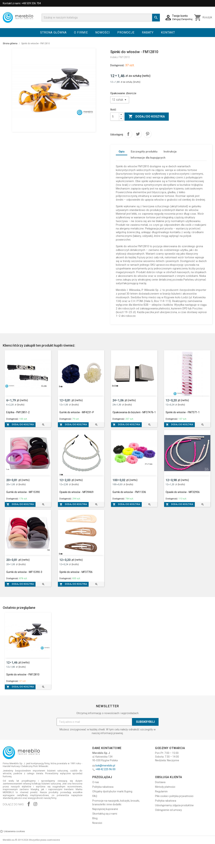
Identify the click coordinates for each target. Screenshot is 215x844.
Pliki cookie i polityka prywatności (174, 796)
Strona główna (53, 32)
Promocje (126, 32)
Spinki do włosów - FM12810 (22, 674)
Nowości (102, 32)
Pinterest (147, 134)
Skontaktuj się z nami (104, 813)
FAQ (94, 796)
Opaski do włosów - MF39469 (76, 492)
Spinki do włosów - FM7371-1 (183, 412)
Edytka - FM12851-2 (18, 412)
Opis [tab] (122, 151)
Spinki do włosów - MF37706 (76, 572)
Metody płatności (165, 786)
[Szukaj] (101, 17)
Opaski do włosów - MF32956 (183, 492)
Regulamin (161, 791)
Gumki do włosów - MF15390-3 (24, 572)
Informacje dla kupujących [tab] (148, 157)
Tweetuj (138, 134)
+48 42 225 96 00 (105, 769)
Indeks (114, 57)
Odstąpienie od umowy (168, 809)
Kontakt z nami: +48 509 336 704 (22, 3)
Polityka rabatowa (102, 786)
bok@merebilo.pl (105, 765)
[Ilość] (114, 117)
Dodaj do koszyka (146, 116)
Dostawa (160, 782)
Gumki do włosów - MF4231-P (76, 412)
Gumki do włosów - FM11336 (129, 492)
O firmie (81, 32)
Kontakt (168, 32)
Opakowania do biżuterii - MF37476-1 (134, 412)
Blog (95, 818)
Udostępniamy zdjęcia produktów (174, 805)
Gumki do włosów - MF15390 (23, 492)
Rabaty (148, 32)
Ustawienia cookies (12, 831)
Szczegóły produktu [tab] (144, 151)
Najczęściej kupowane (105, 809)
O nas (95, 782)
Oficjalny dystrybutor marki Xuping (112, 791)
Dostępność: (117, 65)
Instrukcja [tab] (170, 151)
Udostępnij (128, 134)
